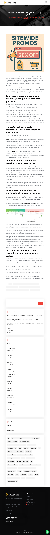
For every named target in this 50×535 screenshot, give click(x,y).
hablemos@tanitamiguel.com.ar (34, 504)
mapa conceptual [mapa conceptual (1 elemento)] (12, 468)
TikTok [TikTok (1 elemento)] (30, 474)
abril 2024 (9, 388)
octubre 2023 (10, 402)
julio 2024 (9, 383)
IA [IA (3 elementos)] (31, 461)
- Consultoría (28, 498)
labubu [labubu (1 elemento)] (30, 464)
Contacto (32, 532)
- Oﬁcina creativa (29, 499)
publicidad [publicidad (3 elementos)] (10, 474)
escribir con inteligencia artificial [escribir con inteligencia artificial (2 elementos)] (25, 454)
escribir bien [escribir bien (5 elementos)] (28, 451)
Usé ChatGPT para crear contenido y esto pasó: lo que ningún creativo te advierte (23, 331)
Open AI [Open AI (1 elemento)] (19, 471)
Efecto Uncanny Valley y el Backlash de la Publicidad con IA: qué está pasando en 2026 (25, 316)
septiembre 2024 (11, 378)
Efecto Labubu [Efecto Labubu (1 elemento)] (20, 451)
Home (24, 15)
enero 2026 (9, 343)
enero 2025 (9, 369)
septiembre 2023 (11, 404)
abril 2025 (9, 362)
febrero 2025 (10, 367)
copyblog (9, 425)
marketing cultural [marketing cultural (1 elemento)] (22, 468)
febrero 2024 (10, 393)
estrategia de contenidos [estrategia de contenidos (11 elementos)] (13, 458)
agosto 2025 (10, 353)
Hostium (25, 530)
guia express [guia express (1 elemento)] (11, 461)
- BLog (27, 501)
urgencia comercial (35, 290)
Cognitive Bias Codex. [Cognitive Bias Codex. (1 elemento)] (24, 441)
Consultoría (23, 532)
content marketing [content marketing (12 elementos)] (12, 448)
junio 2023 (9, 411)
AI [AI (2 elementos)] (8, 438)
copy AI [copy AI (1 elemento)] (26, 448)
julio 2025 (9, 355)
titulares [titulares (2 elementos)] (36, 474)
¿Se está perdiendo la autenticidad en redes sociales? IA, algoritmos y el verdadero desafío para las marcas (23, 320)
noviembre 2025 (11, 348)
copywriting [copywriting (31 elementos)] (33, 448)
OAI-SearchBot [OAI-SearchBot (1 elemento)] (11, 471)
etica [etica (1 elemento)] (23, 458)
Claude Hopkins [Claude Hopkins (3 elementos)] (35, 438)
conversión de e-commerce (20, 283)
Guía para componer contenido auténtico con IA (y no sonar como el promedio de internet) (25, 324)
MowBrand (29, 530)
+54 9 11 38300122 (31, 502)
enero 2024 (9, 395)
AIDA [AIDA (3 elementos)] (13, 438)
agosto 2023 (10, 407)
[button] (47, 532)
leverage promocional (34, 287)
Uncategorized (10, 430)
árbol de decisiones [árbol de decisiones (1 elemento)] (12, 481)
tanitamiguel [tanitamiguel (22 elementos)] (23, 474)
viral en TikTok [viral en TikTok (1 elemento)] (30, 477)
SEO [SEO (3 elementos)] (17, 474)
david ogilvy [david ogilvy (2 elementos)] (11, 451)
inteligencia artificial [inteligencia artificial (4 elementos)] (12, 464)
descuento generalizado (33, 283)
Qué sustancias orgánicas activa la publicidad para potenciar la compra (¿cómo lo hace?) (24, 327)
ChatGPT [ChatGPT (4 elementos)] (27, 438)
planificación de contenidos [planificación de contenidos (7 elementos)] (30, 471)
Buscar (40, 303)
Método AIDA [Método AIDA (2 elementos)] (32, 468)
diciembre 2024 (10, 371)
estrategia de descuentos (12, 287)
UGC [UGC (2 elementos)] (23, 477)
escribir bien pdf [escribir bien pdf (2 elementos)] (11, 454)
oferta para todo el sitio (11, 290)
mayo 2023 (9, 414)
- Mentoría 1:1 (29, 496)
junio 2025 (9, 357)
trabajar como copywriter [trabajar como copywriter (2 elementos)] (13, 477)
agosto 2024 (10, 381)
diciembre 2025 (10, 346)
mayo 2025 (9, 360)
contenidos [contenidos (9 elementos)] (23, 444)
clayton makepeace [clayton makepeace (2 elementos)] (12, 441)
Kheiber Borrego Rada (12, 427)
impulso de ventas (24, 287)
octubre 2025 (10, 350)
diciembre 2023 (10, 397)
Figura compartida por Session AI (27, 203)
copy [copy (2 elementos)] (20, 448)
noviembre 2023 (11, 400)
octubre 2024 (10, 376)
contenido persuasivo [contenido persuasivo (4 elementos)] (13, 444)
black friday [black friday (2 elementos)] (20, 438)
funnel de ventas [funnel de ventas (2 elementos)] (30, 458)
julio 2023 (9, 409)
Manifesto (21, 530)
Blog (28, 532)
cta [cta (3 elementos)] (39, 448)
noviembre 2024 (11, 374)
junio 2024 (9, 385)
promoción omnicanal (23, 290)
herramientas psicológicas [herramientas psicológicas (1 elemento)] (22, 461)
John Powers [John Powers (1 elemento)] (22, 464)
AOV (10, 283)
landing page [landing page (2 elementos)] (37, 464)
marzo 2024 (10, 390)
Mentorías (18, 532)
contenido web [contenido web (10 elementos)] (31, 444)
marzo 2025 (10, 364)
